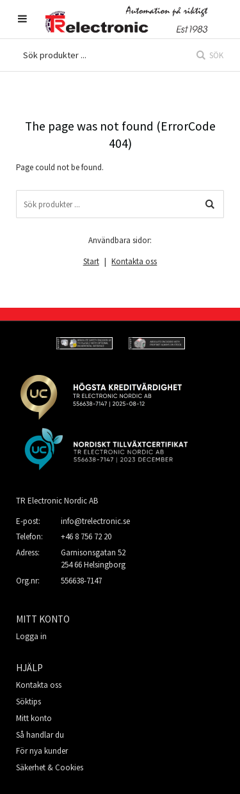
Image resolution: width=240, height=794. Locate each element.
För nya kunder (42, 750)
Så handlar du (40, 734)
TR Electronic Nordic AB (57, 500)
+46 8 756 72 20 (86, 536)
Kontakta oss (134, 261)
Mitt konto (34, 718)
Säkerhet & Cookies (49, 767)
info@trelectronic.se (95, 521)
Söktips (28, 701)
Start (91, 261)
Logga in (31, 636)
